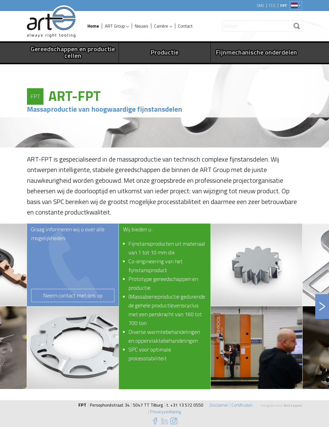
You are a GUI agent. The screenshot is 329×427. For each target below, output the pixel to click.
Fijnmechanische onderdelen (256, 52)
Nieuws (141, 26)
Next (322, 306)
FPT (283, 5)
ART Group (115, 26)
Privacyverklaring (165, 411)
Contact (185, 26)
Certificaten (242, 405)
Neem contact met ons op (73, 295)
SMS (260, 5)
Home (93, 26)
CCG (272, 5)
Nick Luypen (293, 405)
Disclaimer (219, 405)
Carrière (161, 26)
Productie (164, 52)
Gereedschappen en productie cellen (73, 52)
